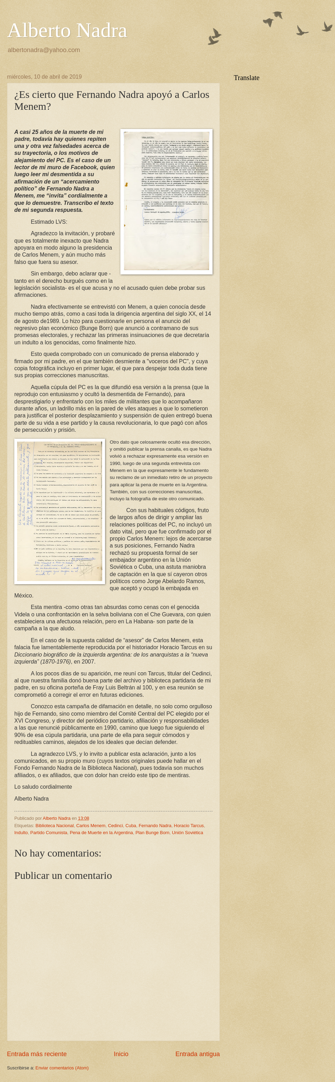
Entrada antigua (198, 1054)
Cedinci (115, 825)
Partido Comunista (48, 832)
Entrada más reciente (37, 1054)
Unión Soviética (187, 832)
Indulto (21, 832)
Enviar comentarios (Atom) (62, 1067)
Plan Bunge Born (152, 832)
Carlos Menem (91, 825)
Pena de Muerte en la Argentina (101, 832)
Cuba (131, 825)
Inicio (121, 1054)
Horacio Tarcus (189, 825)
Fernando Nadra (155, 825)
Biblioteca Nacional (55, 825)
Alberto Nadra (67, 30)
